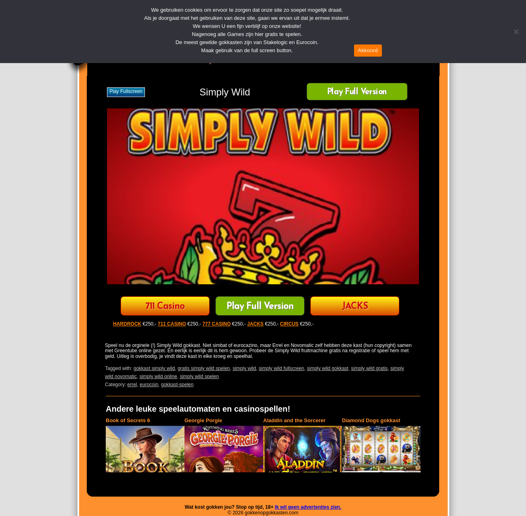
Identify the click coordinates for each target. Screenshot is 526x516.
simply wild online (158, 376)
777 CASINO (216, 324)
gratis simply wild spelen (204, 368)
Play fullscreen (126, 91)
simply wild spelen (199, 376)
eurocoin (149, 384)
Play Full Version (357, 92)
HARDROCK (127, 324)
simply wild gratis (369, 368)
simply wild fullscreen (281, 368)
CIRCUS (289, 324)
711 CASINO (172, 324)
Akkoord (368, 50)
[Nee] (516, 31)
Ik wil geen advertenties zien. (308, 507)
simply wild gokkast (327, 368)
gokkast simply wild (154, 368)
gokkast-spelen (177, 384)
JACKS (355, 306)
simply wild (244, 368)
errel (132, 384)
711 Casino (164, 306)
